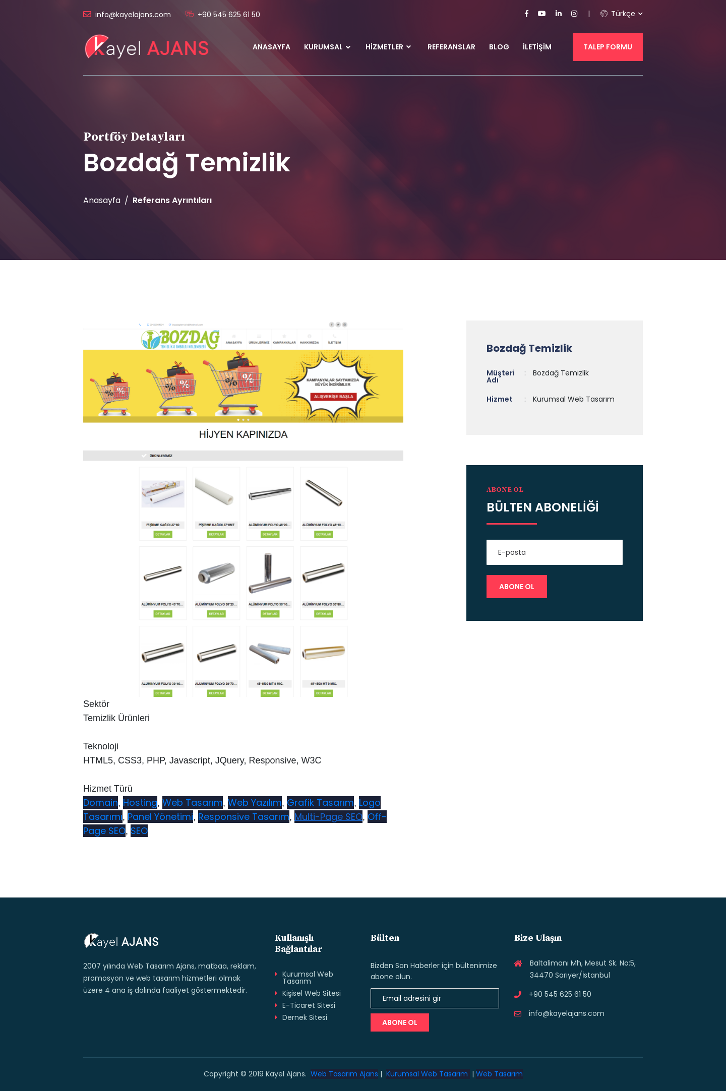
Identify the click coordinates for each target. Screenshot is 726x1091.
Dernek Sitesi (304, 1017)
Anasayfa (271, 47)
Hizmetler (388, 47)
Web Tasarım (192, 802)
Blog (499, 47)
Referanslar (451, 47)
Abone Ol (399, 1022)
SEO (139, 830)
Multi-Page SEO (328, 816)
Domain (100, 802)
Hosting (140, 802)
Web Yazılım (255, 802)
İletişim (537, 47)
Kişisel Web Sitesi (311, 993)
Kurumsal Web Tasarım (307, 978)
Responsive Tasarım (243, 816)
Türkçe (617, 13)
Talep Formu (607, 47)
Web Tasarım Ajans (344, 1074)
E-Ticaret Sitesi (308, 1005)
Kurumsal (323, 47)
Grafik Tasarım (320, 802)
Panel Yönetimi (160, 816)
